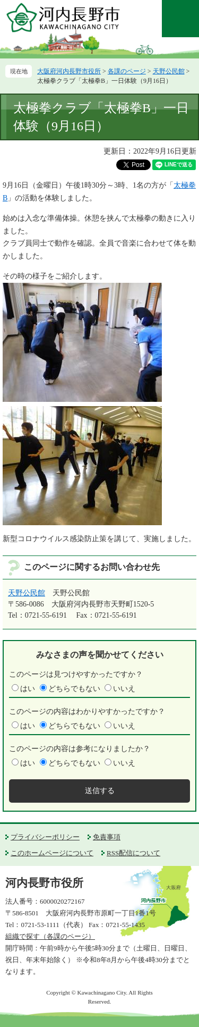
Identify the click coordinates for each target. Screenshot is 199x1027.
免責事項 (106, 837)
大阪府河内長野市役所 (69, 71)
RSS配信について (133, 853)
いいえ (124, 689)
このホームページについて (52, 853)
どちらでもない (74, 689)
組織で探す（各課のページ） (50, 936)
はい (27, 689)
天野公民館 (169, 71)
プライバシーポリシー (45, 837)
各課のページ (127, 71)
